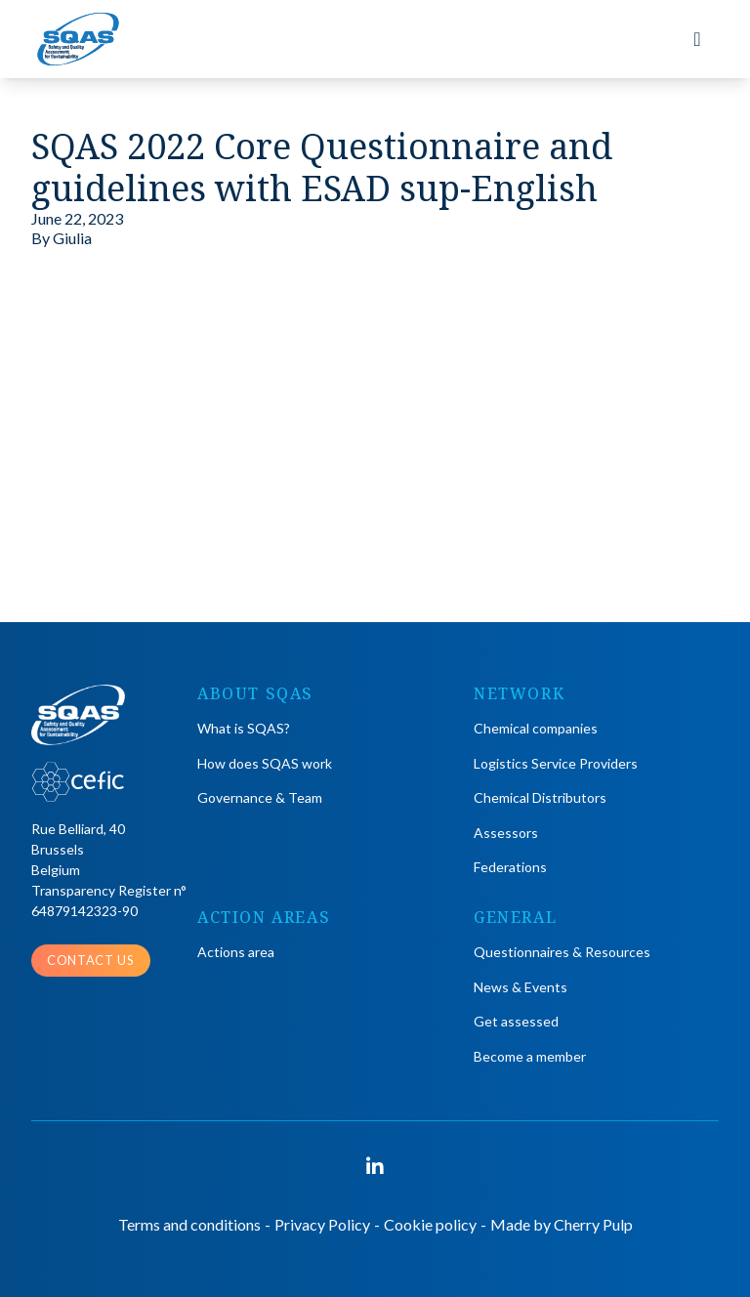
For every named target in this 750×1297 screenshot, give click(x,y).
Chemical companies (536, 728)
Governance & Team (259, 797)
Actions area (235, 951)
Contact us (91, 960)
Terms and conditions (189, 1224)
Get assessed (516, 1021)
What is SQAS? (243, 728)
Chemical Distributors (540, 797)
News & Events (520, 987)
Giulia (72, 238)
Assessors (506, 832)
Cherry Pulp (593, 1224)
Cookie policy (430, 1224)
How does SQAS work (264, 763)
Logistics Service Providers (556, 763)
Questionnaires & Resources (562, 951)
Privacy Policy (322, 1224)
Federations (510, 866)
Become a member (530, 1056)
